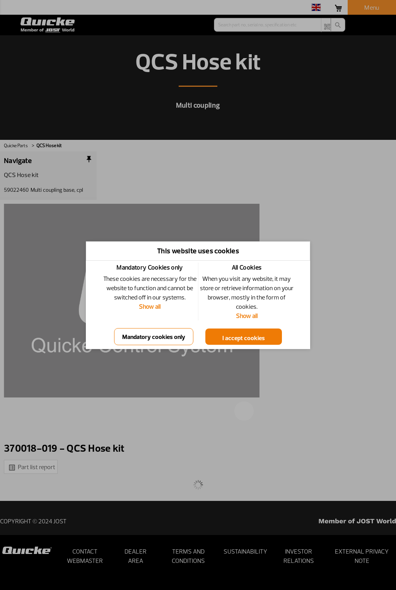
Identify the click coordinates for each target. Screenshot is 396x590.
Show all (149, 306)
